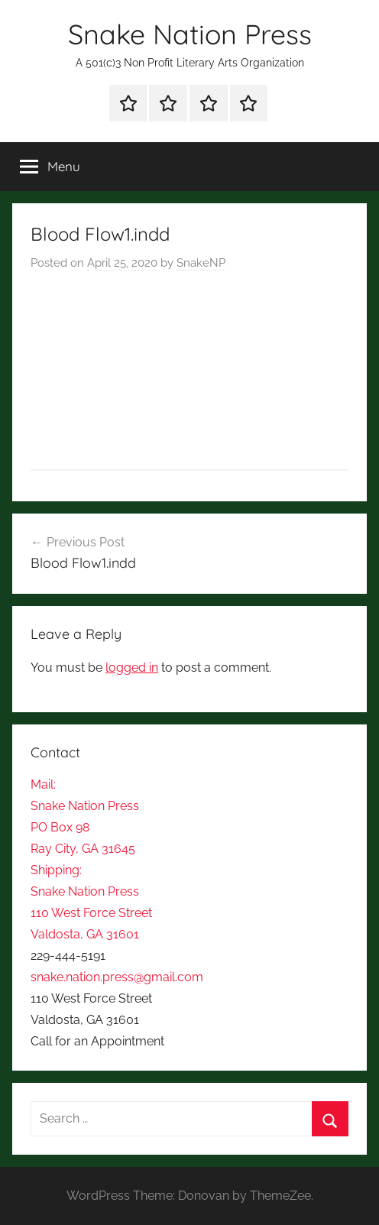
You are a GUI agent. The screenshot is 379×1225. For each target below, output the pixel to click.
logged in (131, 667)
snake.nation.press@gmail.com (117, 977)
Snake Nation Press (190, 34)
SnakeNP (201, 263)
